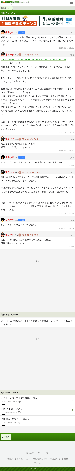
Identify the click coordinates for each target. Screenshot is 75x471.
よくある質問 (64, 459)
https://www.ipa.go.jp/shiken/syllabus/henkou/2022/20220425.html (33, 59)
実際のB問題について (37, 411)
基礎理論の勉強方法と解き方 (37, 422)
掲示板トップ (6, 8)
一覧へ (7, 437)
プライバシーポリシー (23, 459)
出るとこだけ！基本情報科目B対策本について (37, 401)
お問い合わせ (38, 463)
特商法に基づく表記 (40, 459)
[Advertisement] (37, 281)
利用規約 (10, 459)
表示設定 (53, 459)
